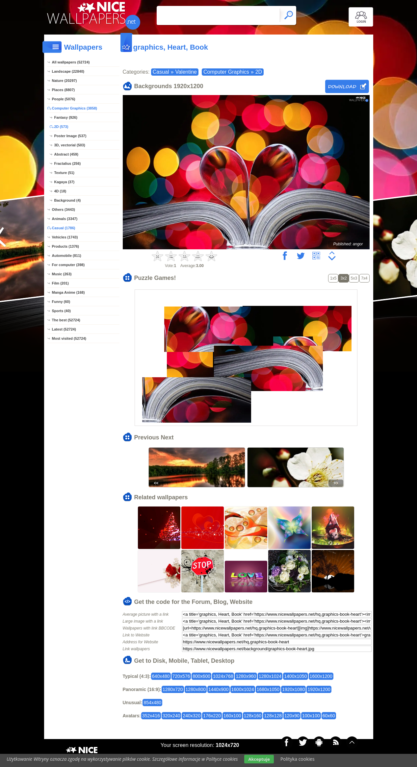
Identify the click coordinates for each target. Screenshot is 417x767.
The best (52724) (66, 320)
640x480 (161, 676)
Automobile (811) (66, 256)
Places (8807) (63, 90)
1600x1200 (321, 676)
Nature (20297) (64, 81)
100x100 (311, 715)
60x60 (329, 715)
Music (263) (62, 274)
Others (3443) (63, 209)
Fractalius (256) (67, 163)
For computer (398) (68, 265)
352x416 (151, 715)
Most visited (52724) (69, 338)
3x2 (343, 278)
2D (258, 72)
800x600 (201, 676)
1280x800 (196, 689)
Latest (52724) (64, 329)
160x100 (232, 715)
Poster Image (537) (70, 136)
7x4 (364, 278)
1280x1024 (270, 676)
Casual (161, 72)
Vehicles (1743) (65, 237)
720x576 (181, 676)
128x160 (253, 715)
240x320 (191, 715)
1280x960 (246, 676)
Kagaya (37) (64, 182)
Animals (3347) (65, 219)
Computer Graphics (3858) (74, 108)
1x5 (333, 278)
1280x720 (173, 689)
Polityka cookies (297, 759)
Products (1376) (65, 246)
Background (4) (67, 200)
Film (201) (60, 283)
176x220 (212, 715)
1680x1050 (268, 689)
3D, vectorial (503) (69, 145)
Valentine (186, 72)
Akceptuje (259, 759)
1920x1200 (318, 689)
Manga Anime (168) (68, 292)
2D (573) (61, 127)
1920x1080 (293, 689)
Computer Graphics (226, 72)
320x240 (171, 715)
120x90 (292, 715)
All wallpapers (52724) (71, 62)
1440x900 (218, 689)
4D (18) (60, 191)
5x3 (354, 278)
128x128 (273, 715)
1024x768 (223, 676)
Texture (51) (64, 173)
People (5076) (63, 99)
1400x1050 (295, 676)
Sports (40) (61, 311)
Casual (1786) (63, 228)
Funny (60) (61, 302)
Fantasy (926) (65, 117)
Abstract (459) (66, 154)
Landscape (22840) (68, 71)
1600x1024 (242, 689)
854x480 (152, 702)
